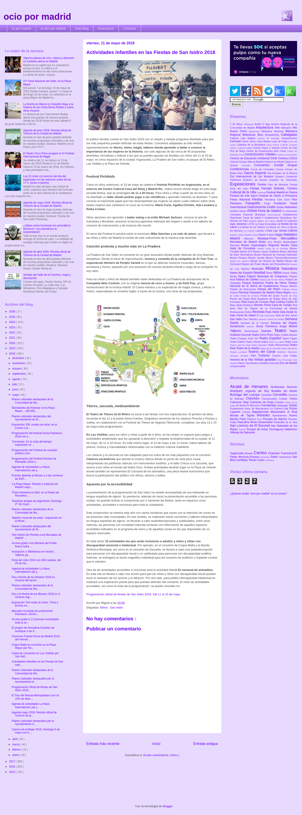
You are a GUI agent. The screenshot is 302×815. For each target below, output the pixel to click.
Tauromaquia (252, 331)
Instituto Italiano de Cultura (262, 221)
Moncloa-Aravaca (249, 456)
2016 (12, 766)
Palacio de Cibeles (247, 279)
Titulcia (242, 429)
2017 (12, 761)
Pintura (234, 292)
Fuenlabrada (269, 405)
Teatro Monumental (278, 345)
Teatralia (267, 331)
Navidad (259, 272)
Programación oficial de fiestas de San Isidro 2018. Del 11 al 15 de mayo (133, 594)
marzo (16, 744)
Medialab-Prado (269, 238)
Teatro (282, 330)
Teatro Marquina (259, 345)
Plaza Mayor (284, 292)
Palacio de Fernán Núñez (273, 279)
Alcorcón (292, 387)
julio (15, 384)
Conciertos (264, 165)
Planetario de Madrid (262, 292)
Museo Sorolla (257, 257)
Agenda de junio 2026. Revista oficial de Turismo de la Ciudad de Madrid (47, 132)
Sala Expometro (267, 315)
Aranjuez (237, 391)
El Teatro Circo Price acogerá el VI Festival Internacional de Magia (48, 155)
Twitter (293, 355)
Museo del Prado (252, 264)
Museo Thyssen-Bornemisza (281, 257)
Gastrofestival (238, 207)
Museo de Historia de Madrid (267, 261)
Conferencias (240, 169)
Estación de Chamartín (283, 179)
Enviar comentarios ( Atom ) (161, 755)
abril (15, 739)
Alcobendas (278, 387)
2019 (12, 348)
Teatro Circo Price (263, 334)
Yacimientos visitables (257, 363)
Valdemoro (290, 429)
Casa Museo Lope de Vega (272, 141)
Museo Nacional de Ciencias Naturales (275, 254)
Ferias (255, 188)
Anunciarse (106, 28)
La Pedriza (250, 231)
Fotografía (254, 203)
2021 (12, 337)
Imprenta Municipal (255, 214)
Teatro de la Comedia (270, 348)
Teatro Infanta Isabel (257, 341)
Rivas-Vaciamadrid (262, 422)
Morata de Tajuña (243, 415)
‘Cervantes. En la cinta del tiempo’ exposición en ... (32, 443)
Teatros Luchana (239, 352)
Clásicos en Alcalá (274, 161)
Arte (278, 127)
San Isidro (116, 607)
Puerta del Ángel (240, 298)
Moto (270, 242)
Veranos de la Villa (242, 359)
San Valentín (250, 319)
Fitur (294, 199)
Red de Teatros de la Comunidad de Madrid (267, 308)
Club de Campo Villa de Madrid (247, 161)
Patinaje (286, 289)
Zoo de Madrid (288, 363)
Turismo (265, 355)
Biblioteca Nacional (273, 131)
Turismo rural (281, 355)
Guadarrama (237, 408)
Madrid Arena (252, 235)
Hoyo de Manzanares (257, 408)
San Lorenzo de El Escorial (250, 425)
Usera (261, 460)
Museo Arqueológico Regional (261, 245)
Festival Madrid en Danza (281, 192)
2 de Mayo (237, 124)
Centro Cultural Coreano (285, 145)
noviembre (19, 363)
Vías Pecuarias (285, 360)
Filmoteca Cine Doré (278, 199)
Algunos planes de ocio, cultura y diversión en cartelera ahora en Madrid (48, 59)
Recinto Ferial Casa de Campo (273, 305)
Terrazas (235, 356)
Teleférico (282, 352)
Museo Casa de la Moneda (273, 248)
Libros (292, 230)
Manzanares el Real (283, 411)
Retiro (248, 312)
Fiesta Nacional (241, 199)
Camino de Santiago (269, 138)
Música (274, 268)
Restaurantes (237, 312)
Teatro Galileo (238, 341)
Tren (254, 355)
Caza (269, 145)
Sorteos (251, 326)
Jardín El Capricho (286, 220)
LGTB (251, 224)
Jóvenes (241, 224)
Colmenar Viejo (240, 402)
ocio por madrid (37, 17)
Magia (279, 234)
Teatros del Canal (262, 351)
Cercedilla (280, 394)
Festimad (261, 192)
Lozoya (247, 412)
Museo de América (240, 261)
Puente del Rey (289, 296)
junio (15, 389)
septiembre (19, 373)
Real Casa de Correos (255, 301)
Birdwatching (273, 134)
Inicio (156, 744)
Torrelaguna (276, 429)
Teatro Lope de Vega (240, 345)
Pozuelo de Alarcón (275, 419)
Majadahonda (261, 411)
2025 (12, 316)
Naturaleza (289, 268)
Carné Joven (249, 141)
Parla (243, 419)
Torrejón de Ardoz (257, 429)
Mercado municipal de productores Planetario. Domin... (32, 612)
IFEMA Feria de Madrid (264, 211)
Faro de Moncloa (279, 184)
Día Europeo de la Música (282, 173)
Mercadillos (289, 238)
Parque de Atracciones (243, 289)
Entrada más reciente (102, 744)
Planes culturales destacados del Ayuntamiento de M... (31, 418)
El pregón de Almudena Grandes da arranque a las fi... (33, 629)
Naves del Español (241, 272)
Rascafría (244, 422)
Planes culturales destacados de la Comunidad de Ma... (32, 401)
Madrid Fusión (267, 234)
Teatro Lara (291, 341)
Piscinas (243, 292)
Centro (261, 452)
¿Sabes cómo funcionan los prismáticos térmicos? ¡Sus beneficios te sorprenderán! (47, 229)
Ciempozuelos (270, 398)
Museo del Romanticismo (276, 264)
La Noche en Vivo (276, 227)
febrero (16, 749)
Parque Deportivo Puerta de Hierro (265, 282)
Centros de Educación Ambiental (250, 158)
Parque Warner (288, 286)
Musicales (259, 268)
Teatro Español (270, 338)
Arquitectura (265, 127)
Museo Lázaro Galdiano (266, 251)
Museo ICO (246, 251)
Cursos (280, 169)
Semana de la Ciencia (256, 323)
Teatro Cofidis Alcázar (285, 334)
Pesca (294, 289)
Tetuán (253, 460)
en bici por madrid (53, 28)
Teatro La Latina (276, 342)
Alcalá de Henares (250, 386)
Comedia (248, 165)
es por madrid (21, 28)
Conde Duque (285, 165)
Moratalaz (265, 457)
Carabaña (267, 395)
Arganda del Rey (258, 391)
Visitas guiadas (265, 359)
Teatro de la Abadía (248, 348)
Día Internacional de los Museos (252, 176)
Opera (242, 276)
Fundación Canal (285, 203)
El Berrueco (254, 405)
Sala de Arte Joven (286, 315)
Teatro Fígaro (289, 338)
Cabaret (235, 138)
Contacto (129, 28)
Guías (280, 207)
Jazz (233, 224)
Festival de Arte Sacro (244, 195)
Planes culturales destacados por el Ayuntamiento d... (33, 680)
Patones (252, 419)
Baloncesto (255, 131)
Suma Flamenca (267, 326)
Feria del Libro (240, 188)
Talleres (237, 331)
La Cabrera (277, 408)
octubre (17, 368)
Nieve (269, 272)
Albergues (249, 124)
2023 (12, 327)
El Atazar (241, 405)
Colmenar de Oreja (262, 402)
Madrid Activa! (237, 235)
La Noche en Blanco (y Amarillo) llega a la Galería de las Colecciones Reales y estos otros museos (48, 107)
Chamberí (274, 453)
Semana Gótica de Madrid (271, 319)
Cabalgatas (289, 134)
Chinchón (254, 398)
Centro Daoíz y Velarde (267, 147)
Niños (104, 607)
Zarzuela (275, 363)
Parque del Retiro (269, 289)
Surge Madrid (288, 326)
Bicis (261, 134)
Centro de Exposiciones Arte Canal (267, 151)
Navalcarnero (280, 415)
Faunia (293, 184)
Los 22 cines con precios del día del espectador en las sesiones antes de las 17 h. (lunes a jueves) (47, 179)
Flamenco (237, 203)
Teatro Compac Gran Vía (244, 338)
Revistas (259, 312)
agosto (16, 379)
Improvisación (275, 214)
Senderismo (238, 326)
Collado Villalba (288, 398)
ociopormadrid (237, 366)
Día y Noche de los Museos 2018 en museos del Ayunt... (33, 579)
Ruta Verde (273, 312)
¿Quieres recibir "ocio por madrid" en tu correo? (258, 493)
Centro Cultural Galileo (241, 148)
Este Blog (82, 28)
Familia (262, 184)
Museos (246, 268)
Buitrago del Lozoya (245, 394)
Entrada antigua (205, 744)
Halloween (291, 207)
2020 (12, 343)
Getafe (293, 405)
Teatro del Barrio (289, 348)
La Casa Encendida (266, 224)
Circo (293, 158)
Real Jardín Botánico (242, 305)
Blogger (168, 806)
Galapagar (283, 405)
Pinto (260, 419)
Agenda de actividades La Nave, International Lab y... (31, 468)
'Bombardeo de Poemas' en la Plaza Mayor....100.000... (33, 409)
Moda (263, 241)
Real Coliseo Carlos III (283, 301)
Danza (249, 173)
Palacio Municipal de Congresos (268, 276)
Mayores (251, 238)
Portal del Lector (271, 295)
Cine (274, 158)
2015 (12, 772)
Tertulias (245, 356)
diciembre (18, 358)
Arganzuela (237, 453)
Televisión (292, 352)
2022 (12, 332)
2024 (12, 322)
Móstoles (264, 415)
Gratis (271, 207)
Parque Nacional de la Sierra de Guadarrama (263, 284)
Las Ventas (280, 230)
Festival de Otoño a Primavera (278, 195)
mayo (16, 394)
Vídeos (241, 363)
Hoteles (234, 211)
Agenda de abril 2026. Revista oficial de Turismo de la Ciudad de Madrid (46, 253)
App (268, 124)
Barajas (249, 453)
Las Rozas (290, 408)
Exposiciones (243, 184)
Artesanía (286, 127)
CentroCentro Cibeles (261, 154)
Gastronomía (257, 207)
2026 (12, 311)
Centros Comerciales (287, 154)
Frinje (269, 203)
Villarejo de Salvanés (242, 432)
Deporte (261, 173)
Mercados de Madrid (244, 241)
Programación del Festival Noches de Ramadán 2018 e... (34, 460)
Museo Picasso (239, 257)
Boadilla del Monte (284, 391)
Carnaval (236, 141)
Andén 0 (260, 124)
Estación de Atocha (256, 179)
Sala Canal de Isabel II (244, 315)
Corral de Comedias (263, 169)
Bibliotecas (249, 134)
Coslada (280, 402)
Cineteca (283, 158)
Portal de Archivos (250, 296)
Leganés (236, 411)
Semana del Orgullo (283, 323)
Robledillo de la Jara (285, 422)
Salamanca (285, 457)
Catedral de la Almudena (251, 144)
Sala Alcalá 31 (288, 312)
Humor (243, 211)
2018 (12, 353)
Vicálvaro (269, 460)
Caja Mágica (248, 138)
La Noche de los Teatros (252, 227)
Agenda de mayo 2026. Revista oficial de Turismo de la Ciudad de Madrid (47, 204)
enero (16, 755)
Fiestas (258, 199)
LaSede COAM (264, 230)
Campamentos (289, 138)
